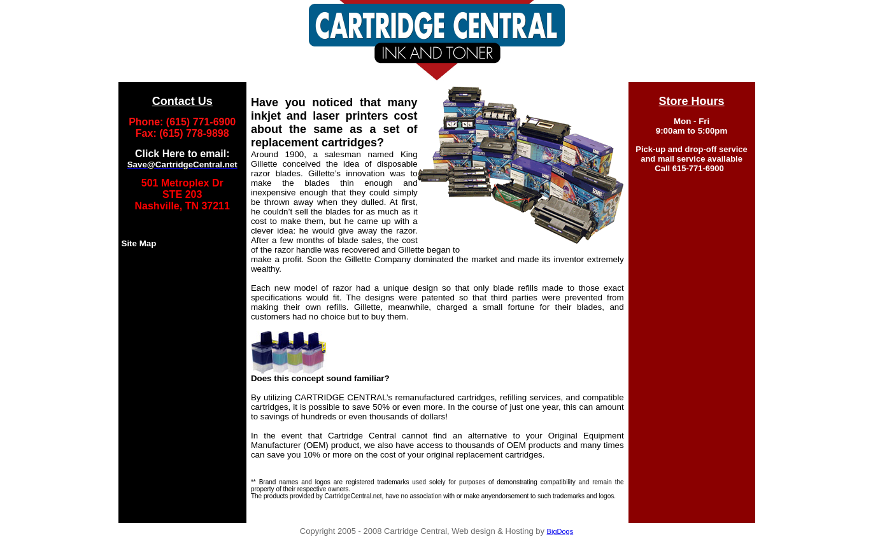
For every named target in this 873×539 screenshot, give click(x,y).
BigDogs (560, 531)
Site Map (139, 243)
